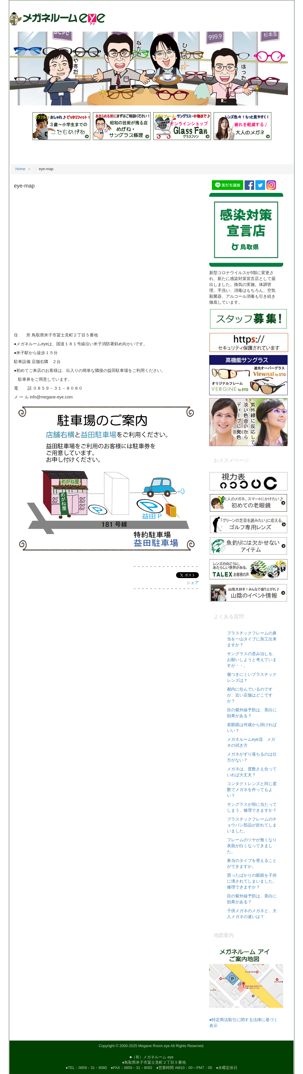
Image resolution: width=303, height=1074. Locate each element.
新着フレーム (188, 150)
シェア (192, 582)
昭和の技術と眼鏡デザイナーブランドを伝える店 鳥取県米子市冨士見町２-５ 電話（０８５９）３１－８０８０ (109, 5)
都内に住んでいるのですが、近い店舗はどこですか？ (250, 695)
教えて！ (45, 150)
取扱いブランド (147, 150)
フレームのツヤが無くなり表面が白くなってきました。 (252, 845)
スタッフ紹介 (106, 150)
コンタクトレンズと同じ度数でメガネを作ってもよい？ (252, 789)
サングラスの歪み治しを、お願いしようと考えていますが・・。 (252, 659)
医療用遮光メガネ (231, 150)
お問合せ (269, 150)
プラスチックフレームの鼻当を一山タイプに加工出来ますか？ (252, 639)
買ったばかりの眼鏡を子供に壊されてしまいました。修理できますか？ (252, 881)
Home (20, 150)
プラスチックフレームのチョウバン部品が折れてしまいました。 (252, 825)
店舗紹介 (73, 150)
